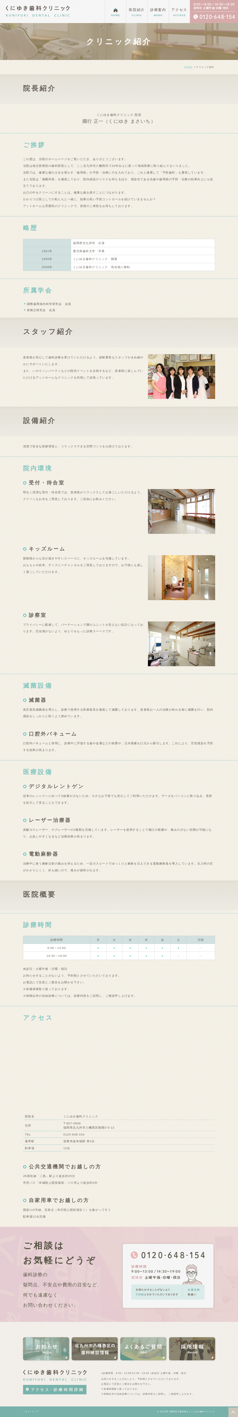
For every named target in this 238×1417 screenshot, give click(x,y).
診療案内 (158, 12)
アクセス (179, 12)
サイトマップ (31, 1411)
